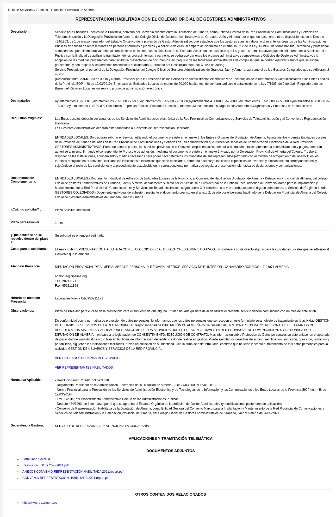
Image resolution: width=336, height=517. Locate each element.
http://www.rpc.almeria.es (39, 502)
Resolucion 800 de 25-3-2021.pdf (45, 465)
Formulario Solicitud (36, 459)
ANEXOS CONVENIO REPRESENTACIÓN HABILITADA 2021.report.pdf (72, 471)
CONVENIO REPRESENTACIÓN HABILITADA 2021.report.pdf (65, 478)
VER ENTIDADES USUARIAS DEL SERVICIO (87, 358)
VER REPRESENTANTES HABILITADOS (84, 367)
